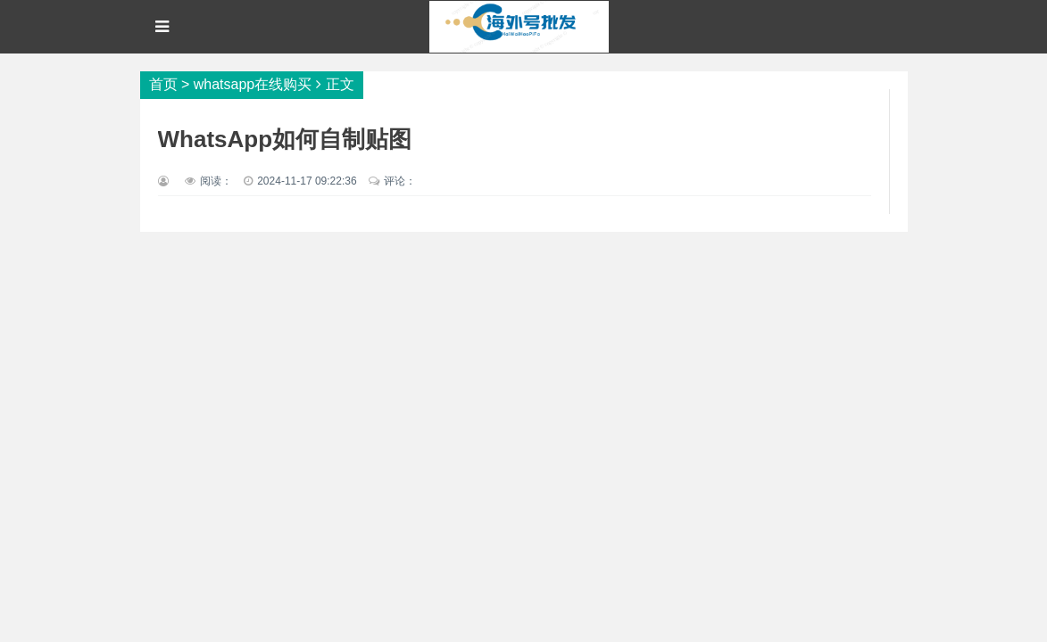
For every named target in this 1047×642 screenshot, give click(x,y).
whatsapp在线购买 (253, 84)
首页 (163, 84)
